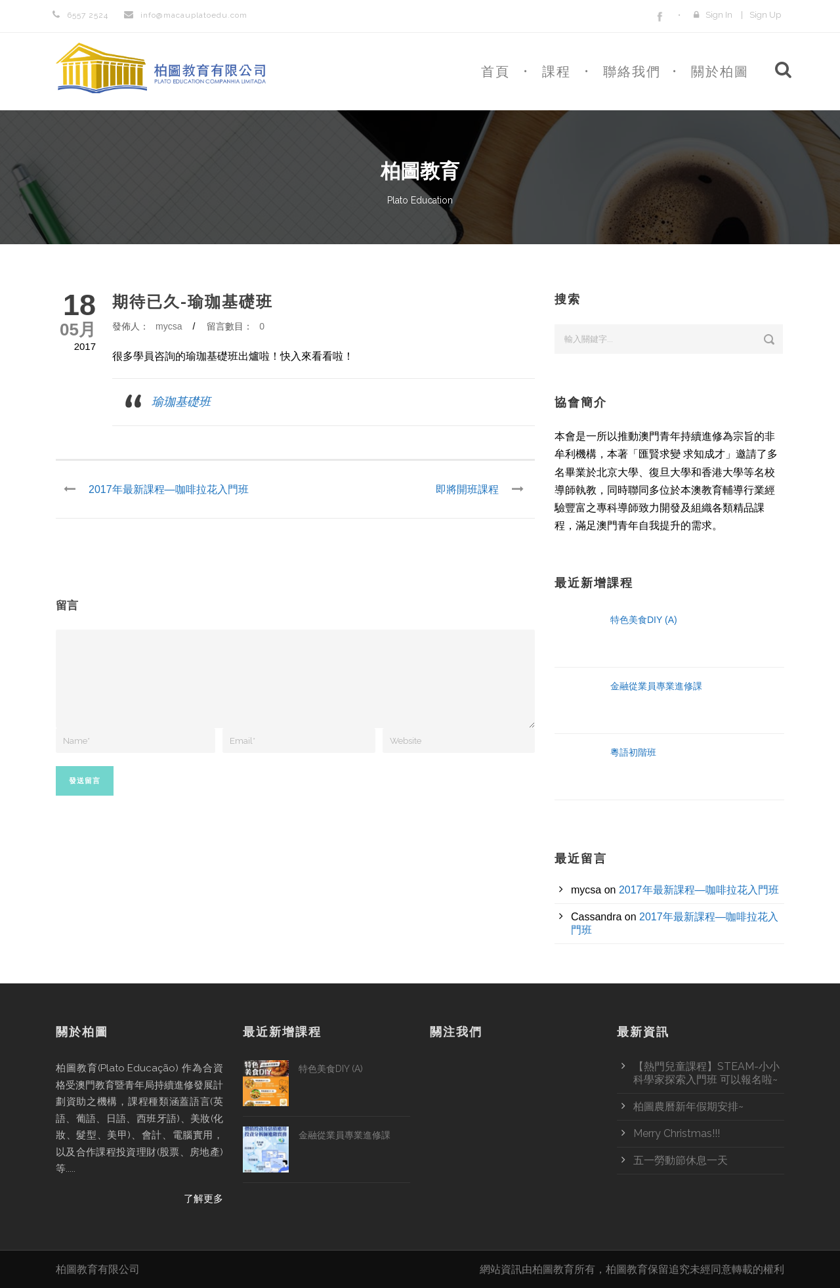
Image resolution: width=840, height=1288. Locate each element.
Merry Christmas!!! (676, 1133)
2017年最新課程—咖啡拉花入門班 (699, 889)
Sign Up (765, 15)
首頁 (495, 71)
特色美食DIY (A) (643, 619)
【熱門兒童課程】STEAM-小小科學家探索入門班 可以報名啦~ (706, 1073)
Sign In (718, 15)
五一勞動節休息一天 (680, 1160)
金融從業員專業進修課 (656, 686)
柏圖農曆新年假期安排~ (688, 1106)
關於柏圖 (720, 71)
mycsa (169, 326)
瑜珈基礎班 (181, 401)
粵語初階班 (633, 752)
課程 (556, 71)
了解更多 (203, 1199)
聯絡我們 (632, 71)
